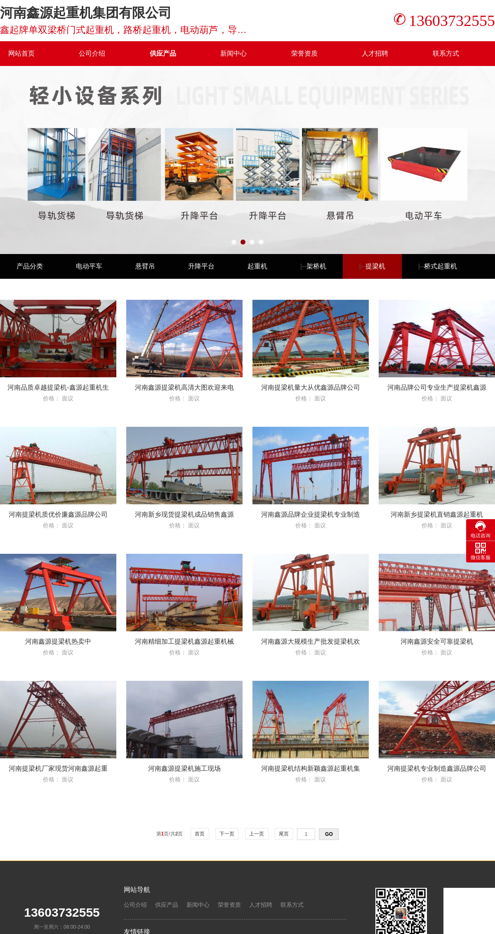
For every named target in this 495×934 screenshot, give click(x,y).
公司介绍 (92, 53)
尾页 (284, 834)
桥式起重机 (440, 266)
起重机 (257, 266)
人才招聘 (375, 53)
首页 (199, 834)
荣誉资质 (304, 53)
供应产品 (163, 53)
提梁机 (375, 266)
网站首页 (21, 53)
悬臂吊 (145, 266)
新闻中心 (233, 53)
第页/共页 (169, 834)
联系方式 (446, 53)
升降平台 (201, 266)
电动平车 (89, 266)
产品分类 (29, 266)
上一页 (257, 834)
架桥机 (316, 266)
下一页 (227, 834)
